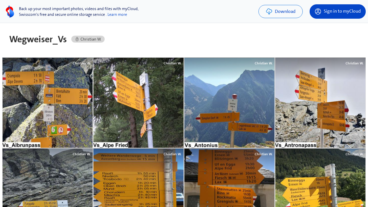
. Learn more (116, 14)
